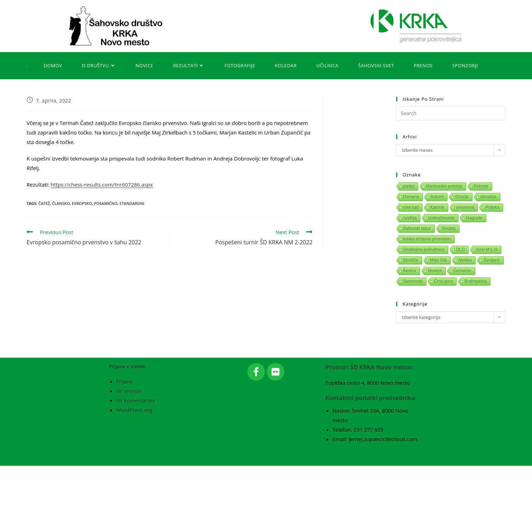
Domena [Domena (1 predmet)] (411, 196)
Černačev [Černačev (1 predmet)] (462, 270)
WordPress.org (134, 458)
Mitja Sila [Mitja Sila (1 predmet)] (438, 260)
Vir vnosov (128, 439)
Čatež (44, 203)
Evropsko (82, 203)
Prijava (124, 429)
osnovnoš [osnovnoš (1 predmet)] (465, 207)
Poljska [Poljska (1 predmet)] (492, 207)
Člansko (61, 203)
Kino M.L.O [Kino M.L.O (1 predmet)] (487, 249)
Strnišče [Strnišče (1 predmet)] (410, 260)
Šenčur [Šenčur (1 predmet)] (409, 270)
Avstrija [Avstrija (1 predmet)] (410, 217)
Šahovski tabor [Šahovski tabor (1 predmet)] (417, 228)
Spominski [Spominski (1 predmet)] (412, 281)
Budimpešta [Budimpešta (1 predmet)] (475, 281)
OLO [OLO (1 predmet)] (460, 249)
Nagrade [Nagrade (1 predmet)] (474, 217)
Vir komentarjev (135, 448)
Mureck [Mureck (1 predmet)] (435, 270)
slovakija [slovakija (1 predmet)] (488, 196)
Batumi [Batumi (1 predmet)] (437, 196)
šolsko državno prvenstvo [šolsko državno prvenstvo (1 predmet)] (426, 239)
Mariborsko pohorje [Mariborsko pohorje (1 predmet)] (444, 186)
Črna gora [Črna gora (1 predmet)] (443, 281)
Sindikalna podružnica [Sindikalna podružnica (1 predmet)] (423, 249)
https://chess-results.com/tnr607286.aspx (102, 184)
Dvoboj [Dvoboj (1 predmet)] (449, 228)
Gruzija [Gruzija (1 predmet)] (462, 196)
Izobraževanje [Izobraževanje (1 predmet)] (441, 217)
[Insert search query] (450, 113)
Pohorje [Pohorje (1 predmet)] (481, 186)
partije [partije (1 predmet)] (408, 186)
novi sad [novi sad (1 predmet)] (411, 207)
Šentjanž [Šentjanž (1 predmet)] (491, 260)
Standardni (132, 203)
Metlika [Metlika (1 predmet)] (465, 260)
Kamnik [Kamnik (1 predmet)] (437, 207)
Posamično (105, 203)
